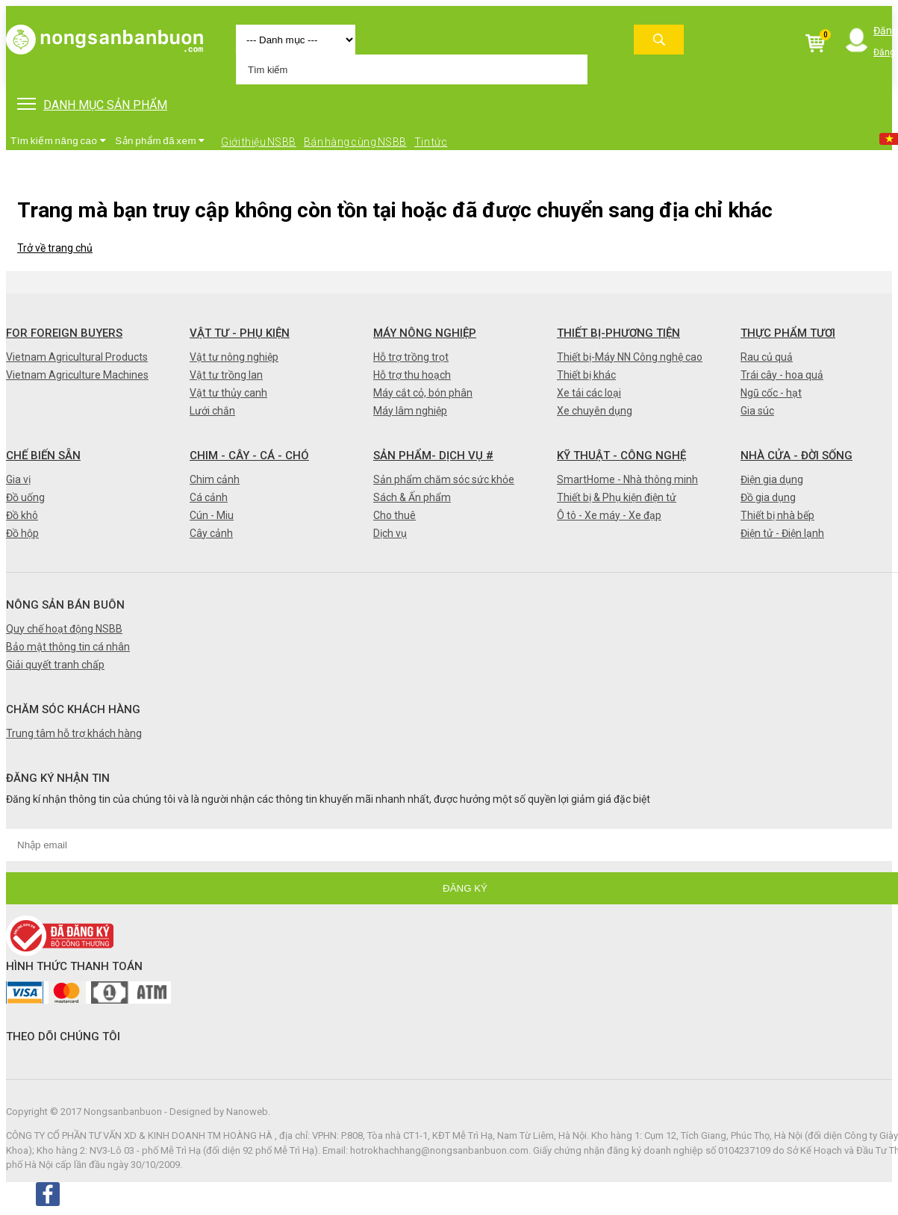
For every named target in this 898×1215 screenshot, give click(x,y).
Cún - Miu (212, 515)
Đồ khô (22, 515)
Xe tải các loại (589, 393)
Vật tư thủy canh (228, 393)
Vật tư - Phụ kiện (240, 333)
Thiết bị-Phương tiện (618, 333)
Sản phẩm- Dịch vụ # (433, 455)
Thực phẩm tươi (787, 333)
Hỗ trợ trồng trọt (411, 357)
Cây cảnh (211, 533)
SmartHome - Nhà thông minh (627, 479)
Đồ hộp (22, 533)
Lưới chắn (212, 411)
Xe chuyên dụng (594, 411)
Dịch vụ (390, 533)
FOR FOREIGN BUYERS (64, 333)
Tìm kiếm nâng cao (58, 140)
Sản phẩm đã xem (160, 140)
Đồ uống (25, 497)
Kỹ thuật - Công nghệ (621, 455)
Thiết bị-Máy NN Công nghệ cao (629, 357)
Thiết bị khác (586, 375)
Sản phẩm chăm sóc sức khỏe (443, 479)
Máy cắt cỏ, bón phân (423, 393)
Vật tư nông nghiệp (234, 357)
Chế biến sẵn (43, 455)
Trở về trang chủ (55, 248)
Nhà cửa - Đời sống (796, 455)
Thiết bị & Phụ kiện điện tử (616, 497)
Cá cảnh (209, 497)
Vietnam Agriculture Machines (77, 375)
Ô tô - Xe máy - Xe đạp (609, 515)
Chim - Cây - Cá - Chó (249, 455)
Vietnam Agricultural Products (77, 357)
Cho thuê (394, 515)
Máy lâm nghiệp (410, 411)
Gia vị (18, 479)
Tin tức (431, 142)
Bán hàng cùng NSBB (355, 142)
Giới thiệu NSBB (258, 142)
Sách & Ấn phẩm (412, 497)
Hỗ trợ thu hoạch (412, 375)
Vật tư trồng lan (226, 375)
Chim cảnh (215, 479)
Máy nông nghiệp (424, 333)
